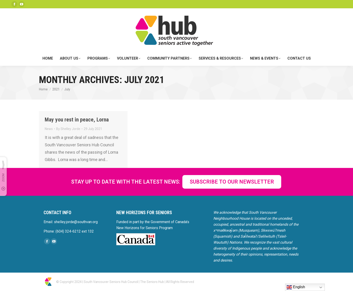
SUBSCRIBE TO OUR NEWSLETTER (232, 182)
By (68, 129)
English (295, 287)
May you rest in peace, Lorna (77, 119)
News (49, 129)
